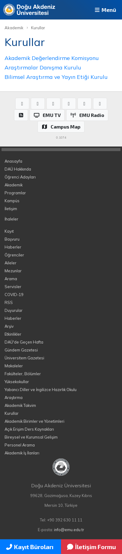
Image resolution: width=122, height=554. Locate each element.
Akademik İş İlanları (22, 452)
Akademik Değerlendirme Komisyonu (52, 58)
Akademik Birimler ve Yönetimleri (34, 421)
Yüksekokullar (17, 381)
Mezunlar (13, 270)
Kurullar (38, 27)
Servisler (13, 286)
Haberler (13, 247)
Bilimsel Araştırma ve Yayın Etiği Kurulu (56, 76)
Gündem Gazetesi (21, 350)
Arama (11, 278)
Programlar (15, 192)
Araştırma (14, 397)
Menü (105, 9)
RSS (9, 302)
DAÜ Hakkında (18, 169)
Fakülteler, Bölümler (23, 373)
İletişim (11, 208)
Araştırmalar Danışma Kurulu (43, 67)
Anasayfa (13, 161)
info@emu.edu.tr (69, 529)
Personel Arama (20, 445)
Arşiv (9, 326)
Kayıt (9, 231)
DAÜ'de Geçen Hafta (24, 342)
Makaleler (14, 365)
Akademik (14, 27)
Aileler (10, 262)
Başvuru (12, 239)
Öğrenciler (14, 254)
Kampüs (12, 200)
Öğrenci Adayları (20, 177)
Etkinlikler (13, 334)
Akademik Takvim (20, 405)
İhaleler (11, 219)
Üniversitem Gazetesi (24, 357)
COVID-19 (14, 294)
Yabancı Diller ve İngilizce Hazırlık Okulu (41, 389)
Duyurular (14, 310)
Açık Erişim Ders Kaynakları (29, 429)
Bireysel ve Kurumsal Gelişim (31, 437)
